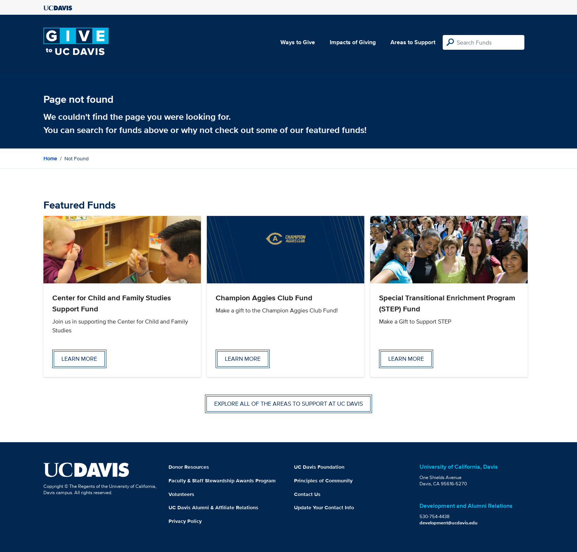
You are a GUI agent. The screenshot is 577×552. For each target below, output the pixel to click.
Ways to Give (297, 42)
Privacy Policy (185, 521)
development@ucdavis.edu (449, 522)
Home (50, 158)
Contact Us (307, 494)
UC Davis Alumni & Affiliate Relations (213, 507)
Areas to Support (412, 42)
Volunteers (181, 494)
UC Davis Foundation (319, 467)
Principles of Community (323, 480)
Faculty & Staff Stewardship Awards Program (222, 480)
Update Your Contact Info (324, 507)
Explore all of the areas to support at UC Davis (288, 403)
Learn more (79, 358)
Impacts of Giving (353, 42)
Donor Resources (189, 467)
